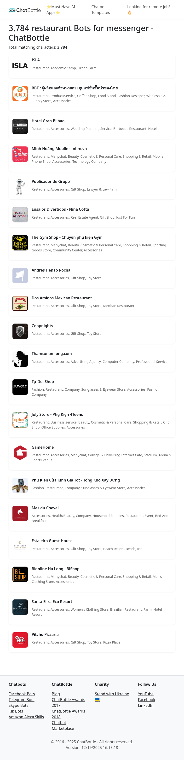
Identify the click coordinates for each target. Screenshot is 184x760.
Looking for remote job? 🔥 (148, 9)
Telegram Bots (21, 699)
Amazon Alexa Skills (26, 716)
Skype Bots (18, 705)
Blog (56, 693)
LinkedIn (146, 705)
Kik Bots (16, 711)
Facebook (146, 699)
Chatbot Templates (101, 9)
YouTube (146, 693)
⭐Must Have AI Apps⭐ (60, 9)
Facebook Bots (22, 693)
